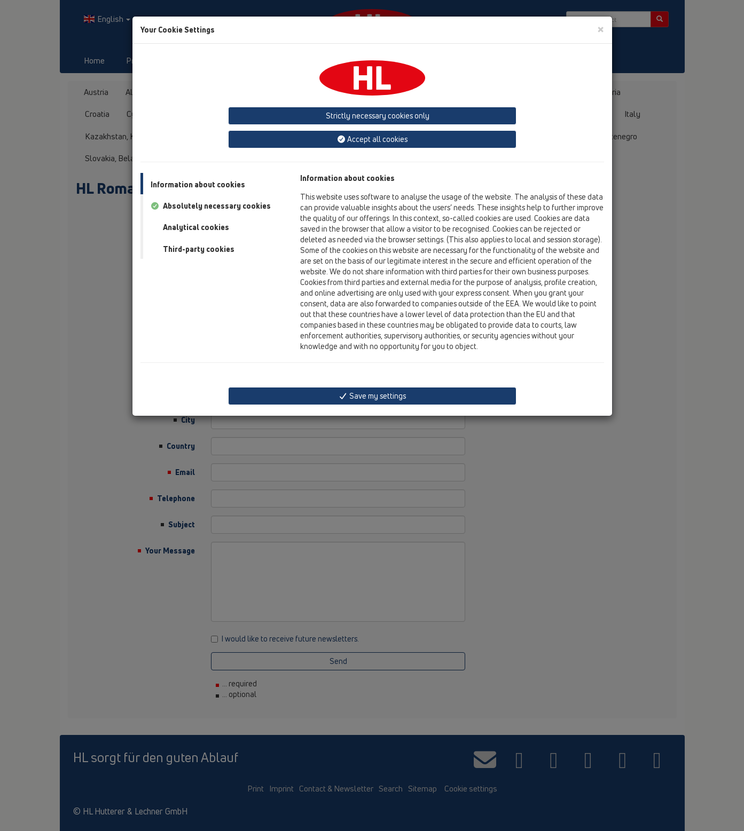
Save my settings (372, 396)
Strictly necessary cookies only (376, 115)
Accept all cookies (372, 139)
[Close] (600, 29)
